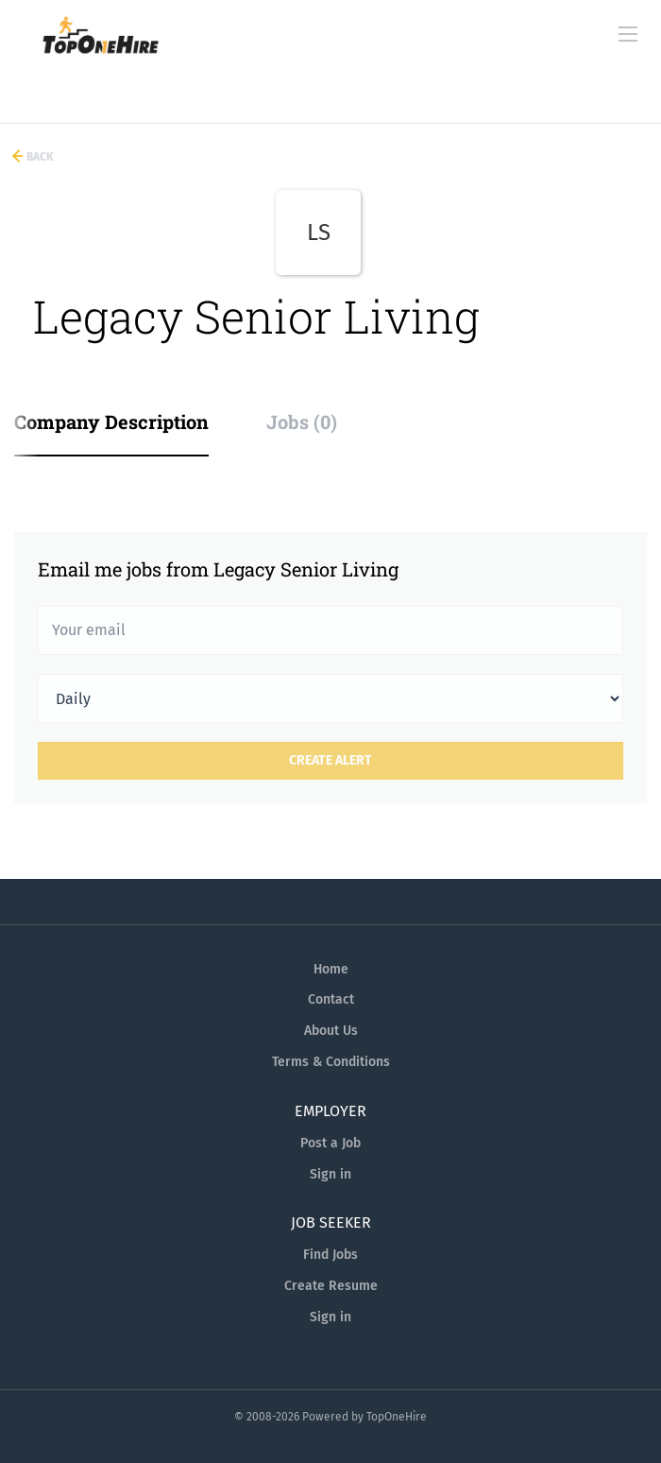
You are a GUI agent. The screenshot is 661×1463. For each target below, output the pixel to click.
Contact (331, 999)
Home (331, 969)
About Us (331, 1031)
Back (39, 157)
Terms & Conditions (331, 1062)
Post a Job (330, 1143)
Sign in (330, 1174)
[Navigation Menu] (628, 34)
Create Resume (331, 1286)
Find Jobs (330, 1255)
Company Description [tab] (111, 421)
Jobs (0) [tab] (301, 421)
